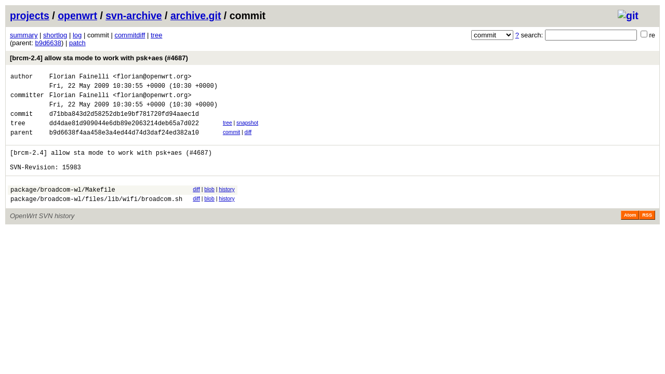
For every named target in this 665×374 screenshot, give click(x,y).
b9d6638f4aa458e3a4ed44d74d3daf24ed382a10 (124, 143)
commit (231, 141)
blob (209, 205)
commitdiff (129, 35)
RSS (647, 233)
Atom (630, 233)
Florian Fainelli (79, 77)
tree (156, 35)
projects (29, 15)
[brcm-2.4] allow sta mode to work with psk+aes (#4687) (99, 58)
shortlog (55, 35)
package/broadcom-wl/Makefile (62, 206)
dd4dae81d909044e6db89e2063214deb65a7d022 (124, 132)
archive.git (195, 15)
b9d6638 (48, 43)
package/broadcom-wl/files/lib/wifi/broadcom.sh (96, 217)
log (77, 35)
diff (248, 141)
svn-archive (133, 15)
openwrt (77, 15)
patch (77, 43)
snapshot (247, 130)
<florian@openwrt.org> (152, 77)
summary (23, 35)
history (226, 205)
